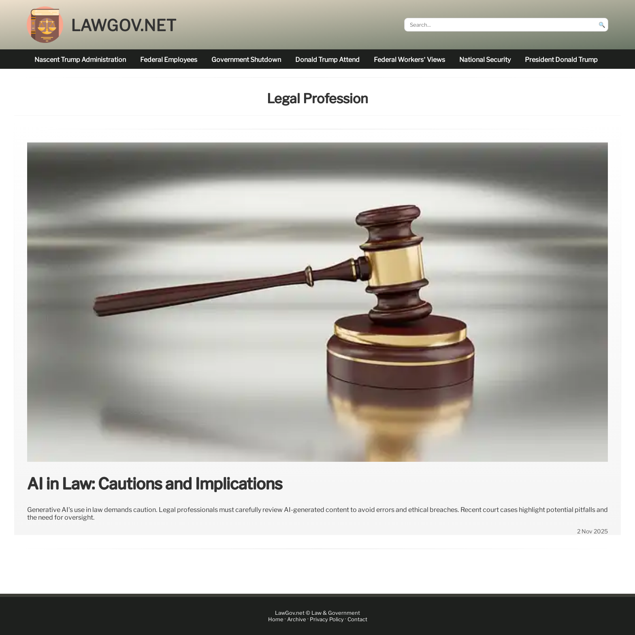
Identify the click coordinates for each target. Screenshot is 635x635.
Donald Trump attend (327, 60)
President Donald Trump (561, 60)
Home (275, 619)
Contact (357, 619)
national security (485, 60)
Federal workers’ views (409, 60)
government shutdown (246, 60)
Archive (296, 619)
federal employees (168, 60)
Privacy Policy (327, 619)
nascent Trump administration (80, 60)
